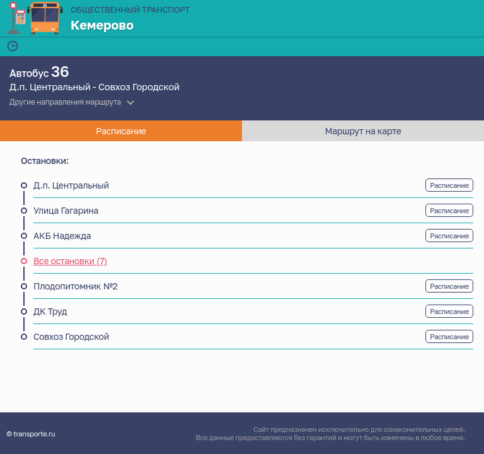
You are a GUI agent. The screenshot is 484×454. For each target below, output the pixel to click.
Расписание (449, 185)
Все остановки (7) (70, 260)
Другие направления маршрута (65, 102)
